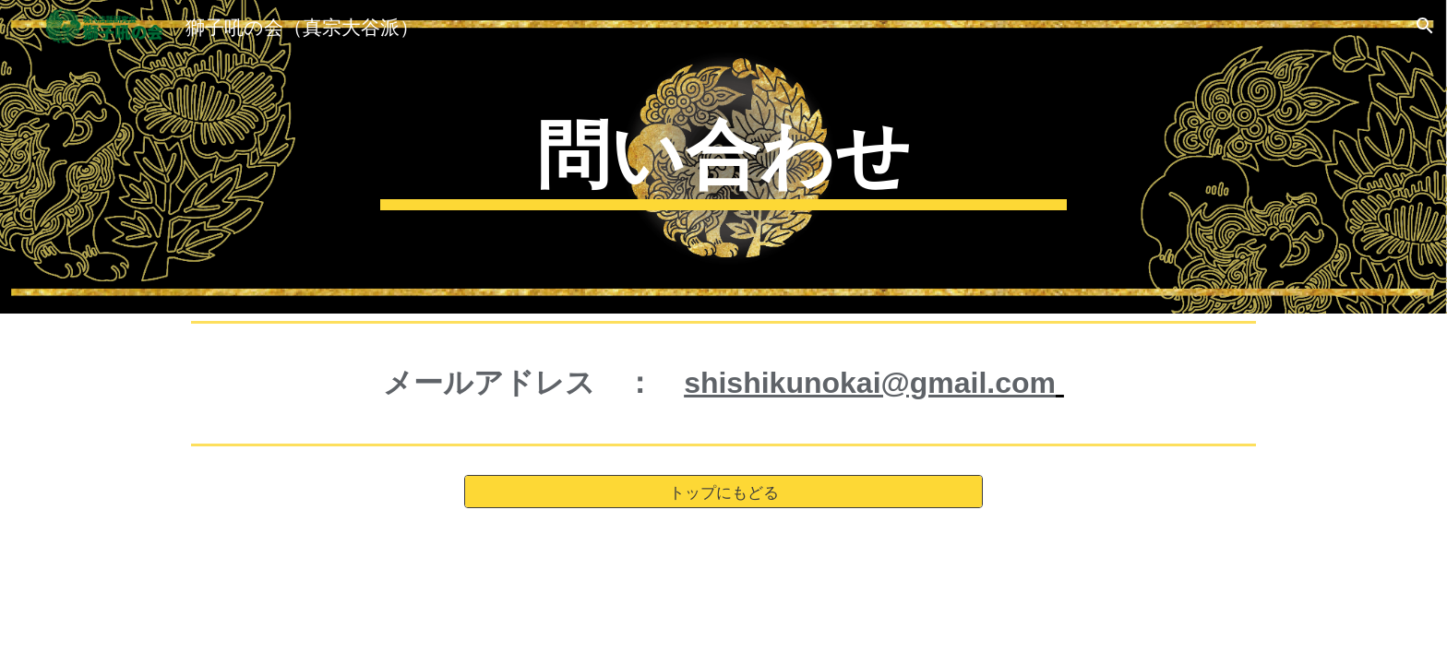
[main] (723, 157)
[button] (1425, 26)
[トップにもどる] (723, 492)
